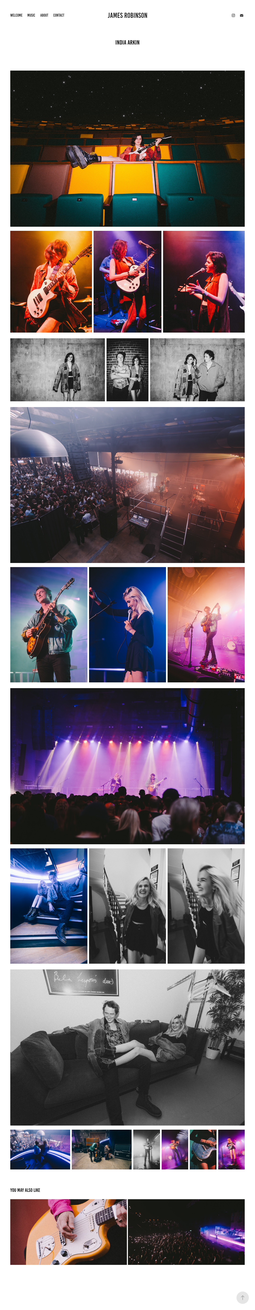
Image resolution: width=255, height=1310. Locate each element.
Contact (58, 15)
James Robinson (127, 15)
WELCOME (16, 15)
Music (31, 15)
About (44, 15)
